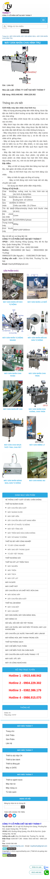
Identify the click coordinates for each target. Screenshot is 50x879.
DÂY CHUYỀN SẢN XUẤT (17, 508)
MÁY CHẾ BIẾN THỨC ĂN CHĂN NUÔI (19, 650)
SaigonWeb (6, 853)
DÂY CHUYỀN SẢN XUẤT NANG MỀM (22, 520)
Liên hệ (9, 743)
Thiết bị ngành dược (14, 780)
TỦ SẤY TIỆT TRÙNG (15, 554)
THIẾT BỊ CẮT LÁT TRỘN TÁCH (17, 562)
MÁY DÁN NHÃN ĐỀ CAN (13, 409)
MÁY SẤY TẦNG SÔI (15, 529)
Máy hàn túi (10, 784)
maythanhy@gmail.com (38, 846)
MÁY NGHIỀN (13, 566)
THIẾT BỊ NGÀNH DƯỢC (14, 504)
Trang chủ (10, 731)
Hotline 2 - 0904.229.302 (25, 683)
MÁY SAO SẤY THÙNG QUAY (19, 549)
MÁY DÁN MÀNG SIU (37, 480)
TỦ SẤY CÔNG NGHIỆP (16, 545)
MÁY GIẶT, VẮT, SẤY (13, 658)
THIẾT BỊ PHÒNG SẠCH (14, 642)
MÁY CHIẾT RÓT (11, 586)
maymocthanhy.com (16, 846)
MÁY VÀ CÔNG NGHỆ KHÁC (16, 663)
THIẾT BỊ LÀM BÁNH (13, 603)
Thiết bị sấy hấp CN (14, 756)
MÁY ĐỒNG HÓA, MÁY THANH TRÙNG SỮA (21, 638)
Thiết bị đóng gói (13, 764)
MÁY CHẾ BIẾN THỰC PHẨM (16, 646)
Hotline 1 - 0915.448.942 (25, 675)
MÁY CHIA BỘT (13, 607)
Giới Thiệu (10, 735)
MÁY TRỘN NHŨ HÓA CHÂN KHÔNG (21, 533)
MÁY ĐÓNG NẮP (14, 594)
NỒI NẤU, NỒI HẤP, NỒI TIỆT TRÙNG (19, 623)
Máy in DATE (11, 768)
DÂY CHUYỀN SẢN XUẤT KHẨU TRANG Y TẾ (22, 654)
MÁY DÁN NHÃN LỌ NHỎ (37, 302)
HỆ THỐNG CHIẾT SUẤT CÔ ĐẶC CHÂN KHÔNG (23, 500)
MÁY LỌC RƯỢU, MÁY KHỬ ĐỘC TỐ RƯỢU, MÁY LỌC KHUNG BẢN (25, 628)
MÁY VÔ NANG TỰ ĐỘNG (17, 537)
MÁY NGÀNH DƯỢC (15, 512)
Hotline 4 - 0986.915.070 (25, 697)
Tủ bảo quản (11, 792)
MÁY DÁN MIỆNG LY (37, 445)
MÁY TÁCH (12, 574)
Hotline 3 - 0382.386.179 (25, 690)
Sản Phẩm (10, 739)
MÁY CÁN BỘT (13, 611)
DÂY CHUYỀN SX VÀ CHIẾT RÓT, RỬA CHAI (21, 590)
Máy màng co (11, 788)
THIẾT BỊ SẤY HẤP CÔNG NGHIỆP (18, 541)
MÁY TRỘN (12, 570)
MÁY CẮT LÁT (13, 578)
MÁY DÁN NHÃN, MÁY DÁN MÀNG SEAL (20, 615)
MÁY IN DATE (10, 582)
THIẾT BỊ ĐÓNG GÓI (13, 558)
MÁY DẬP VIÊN (13, 516)
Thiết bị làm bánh (13, 760)
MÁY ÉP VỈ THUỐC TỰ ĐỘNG (19, 525)
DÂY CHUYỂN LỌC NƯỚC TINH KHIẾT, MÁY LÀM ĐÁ (25, 633)
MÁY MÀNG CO (11, 619)
